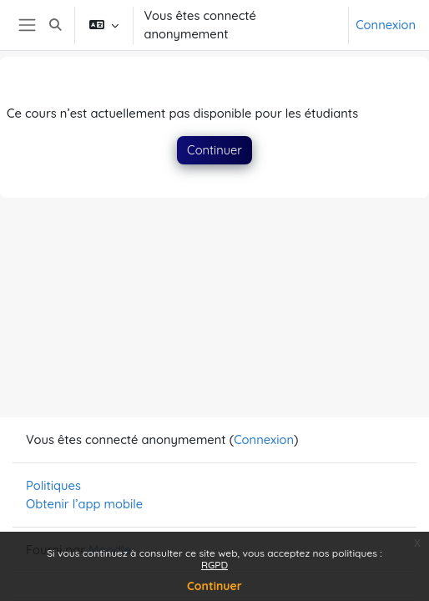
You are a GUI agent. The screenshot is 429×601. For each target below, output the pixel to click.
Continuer (214, 585)
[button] (56, 25)
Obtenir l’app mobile (84, 504)
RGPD (214, 564)
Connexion (386, 25)
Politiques (53, 485)
